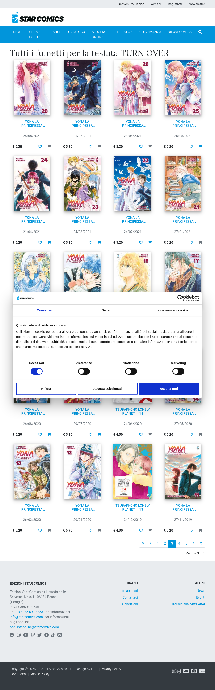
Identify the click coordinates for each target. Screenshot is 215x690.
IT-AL (94, 669)
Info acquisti (128, 591)
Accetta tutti (169, 388)
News (201, 591)
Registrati (175, 4)
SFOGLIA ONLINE (98, 34)
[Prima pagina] (143, 544)
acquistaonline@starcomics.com (34, 627)
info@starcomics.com (26, 617)
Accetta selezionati (107, 388)
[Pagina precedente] (150, 544)
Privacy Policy (111, 669)
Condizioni (130, 604)
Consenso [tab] (44, 310)
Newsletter (197, 4)
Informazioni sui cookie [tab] (170, 310)
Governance (19, 674)
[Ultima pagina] (201, 544)
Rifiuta (46, 388)
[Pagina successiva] (193, 544)
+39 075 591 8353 (29, 612)
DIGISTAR (124, 32)
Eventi (200, 597)
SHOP (57, 32)
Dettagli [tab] (107, 310)
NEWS (17, 32)
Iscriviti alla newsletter (188, 604)
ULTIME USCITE (35, 34)
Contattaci (130, 597)
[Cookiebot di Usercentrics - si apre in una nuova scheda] (180, 298)
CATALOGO (76, 32)
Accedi (156, 4)
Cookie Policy (40, 674)
